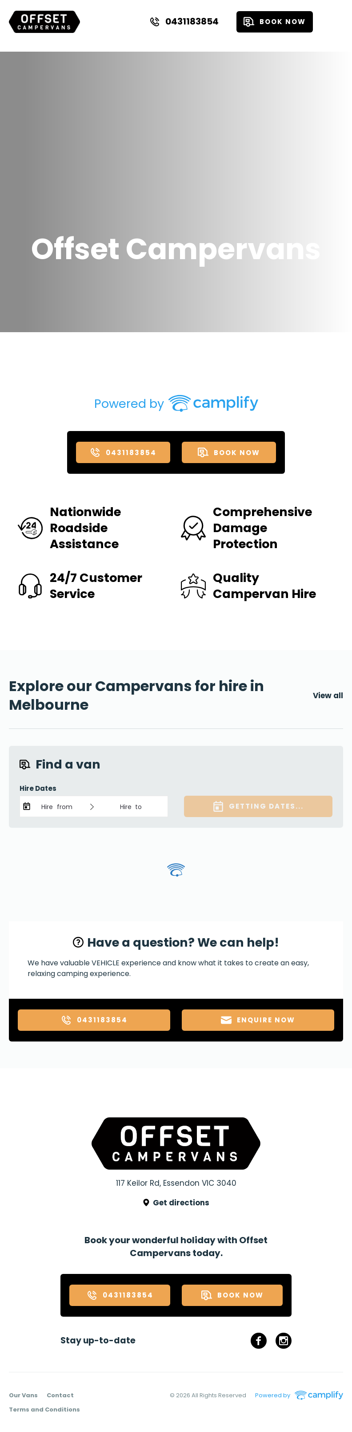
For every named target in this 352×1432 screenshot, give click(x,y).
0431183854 (184, 21)
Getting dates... (258, 806)
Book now (275, 21)
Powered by (133, 404)
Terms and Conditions (44, 1409)
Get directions (176, 1202)
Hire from (56, 806)
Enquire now (258, 1020)
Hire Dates (38, 788)
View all (328, 695)
